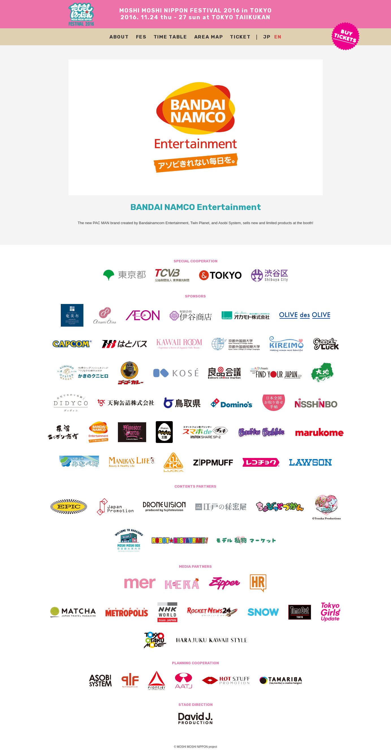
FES (141, 37)
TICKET (240, 37)
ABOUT (119, 37)
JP (266, 37)
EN (278, 37)
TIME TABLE (170, 37)
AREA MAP (208, 37)
